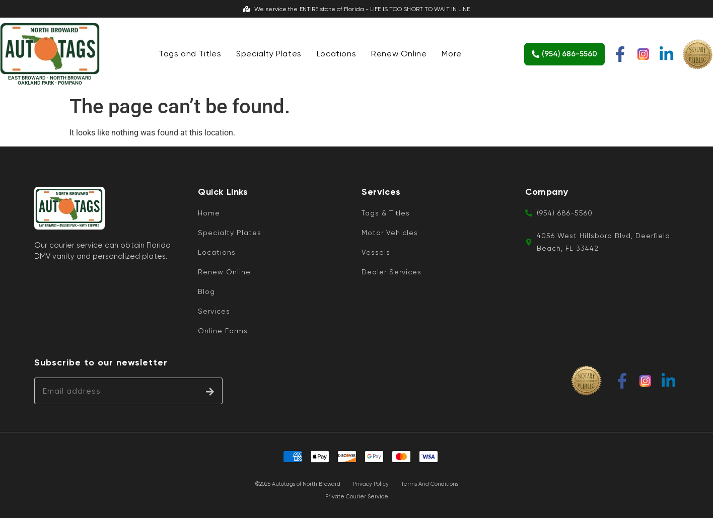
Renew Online (398, 53)
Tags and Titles (190, 53)
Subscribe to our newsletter (101, 362)
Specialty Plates (269, 53)
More (451, 53)
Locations (336, 53)
